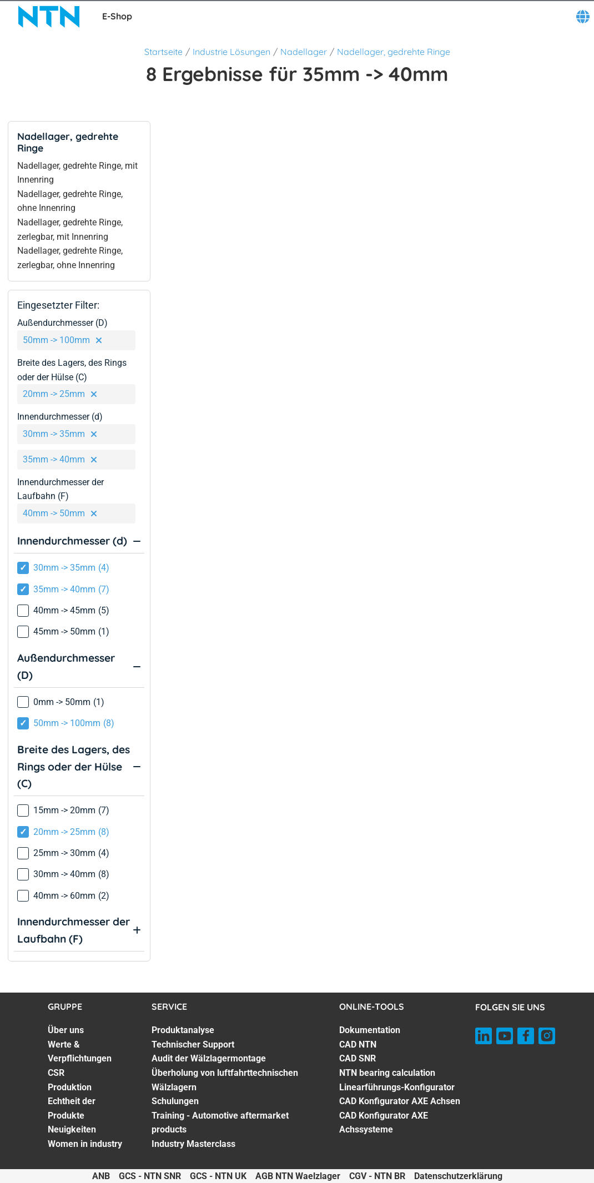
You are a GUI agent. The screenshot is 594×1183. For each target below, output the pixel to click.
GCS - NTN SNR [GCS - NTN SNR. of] (150, 1176)
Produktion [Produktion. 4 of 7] (70, 1087)
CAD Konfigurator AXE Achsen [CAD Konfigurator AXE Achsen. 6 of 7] (399, 1101)
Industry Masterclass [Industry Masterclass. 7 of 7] (193, 1144)
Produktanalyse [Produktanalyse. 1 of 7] (183, 1030)
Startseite (163, 51)
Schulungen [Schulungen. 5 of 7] (175, 1101)
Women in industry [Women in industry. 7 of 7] (85, 1144)
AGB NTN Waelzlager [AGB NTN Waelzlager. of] (297, 1176)
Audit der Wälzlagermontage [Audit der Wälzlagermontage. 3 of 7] (209, 1058)
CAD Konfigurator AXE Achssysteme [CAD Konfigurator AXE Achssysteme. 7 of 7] (383, 1122)
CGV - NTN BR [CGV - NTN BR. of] (377, 1176)
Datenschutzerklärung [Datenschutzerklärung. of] (458, 1176)
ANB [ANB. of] (101, 1176)
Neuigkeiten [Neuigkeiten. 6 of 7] (72, 1129)
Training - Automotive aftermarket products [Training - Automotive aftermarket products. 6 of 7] (220, 1122)
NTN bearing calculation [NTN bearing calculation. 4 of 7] (387, 1073)
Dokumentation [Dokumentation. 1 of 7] (369, 1030)
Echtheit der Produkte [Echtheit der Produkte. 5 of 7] (71, 1108)
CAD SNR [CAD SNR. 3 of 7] (357, 1058)
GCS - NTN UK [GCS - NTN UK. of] (218, 1176)
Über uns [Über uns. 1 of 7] (66, 1030)
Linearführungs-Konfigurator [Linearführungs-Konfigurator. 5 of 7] (397, 1087)
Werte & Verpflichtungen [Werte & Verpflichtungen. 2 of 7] (80, 1051)
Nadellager (303, 51)
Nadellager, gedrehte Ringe (393, 51)
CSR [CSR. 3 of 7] (56, 1073)
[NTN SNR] (48, 17)
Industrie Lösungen (231, 51)
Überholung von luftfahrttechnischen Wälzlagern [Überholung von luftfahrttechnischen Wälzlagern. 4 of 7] (225, 1080)
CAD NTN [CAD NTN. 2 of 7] (357, 1044)
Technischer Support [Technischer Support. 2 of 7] (193, 1044)
